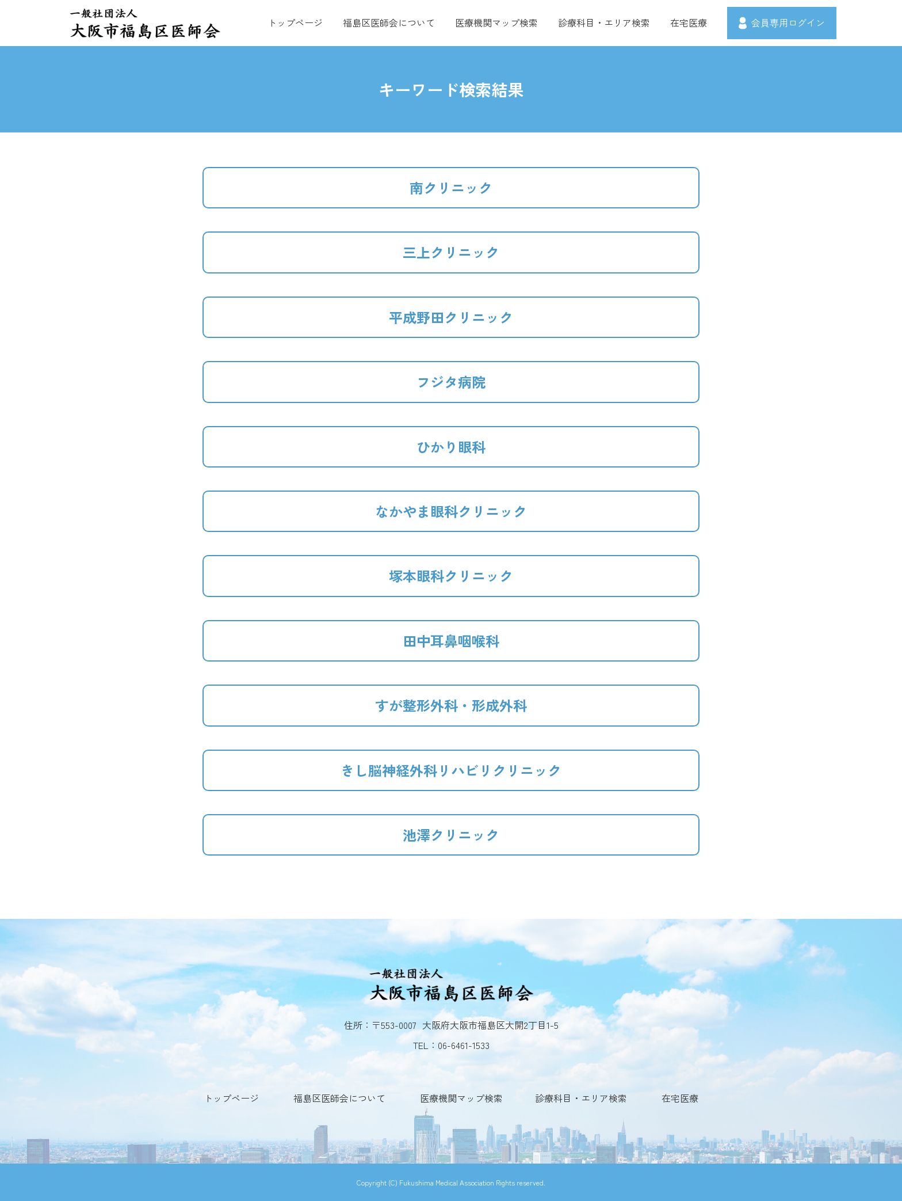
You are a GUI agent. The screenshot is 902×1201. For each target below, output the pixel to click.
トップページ (295, 22)
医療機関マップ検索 (496, 22)
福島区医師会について (389, 22)
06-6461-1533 (464, 1045)
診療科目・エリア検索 (604, 22)
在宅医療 (688, 22)
